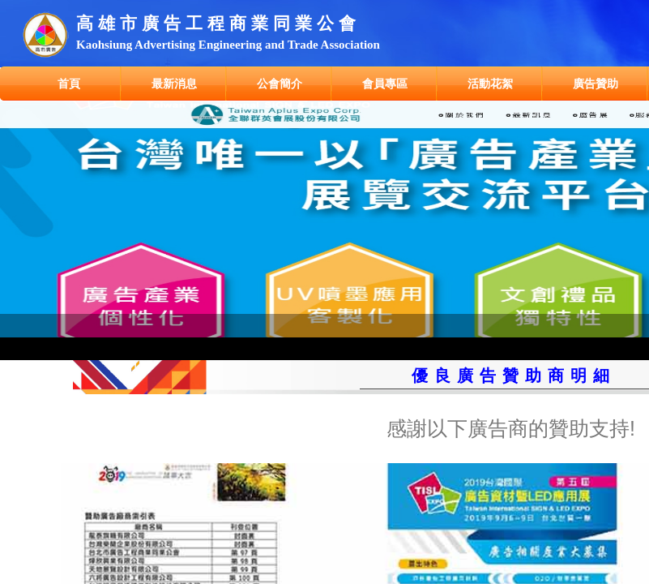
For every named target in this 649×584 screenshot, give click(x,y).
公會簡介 (279, 83)
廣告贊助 (595, 83)
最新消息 (174, 83)
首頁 (69, 83)
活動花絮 (490, 83)
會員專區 (385, 83)
